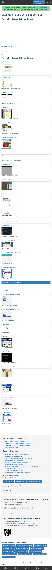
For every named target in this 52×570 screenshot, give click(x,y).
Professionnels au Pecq (21, 551)
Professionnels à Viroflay (40, 545)
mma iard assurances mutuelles (11, 294)
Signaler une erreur (20, 481)
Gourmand (36, 567)
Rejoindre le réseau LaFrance (34, 481)
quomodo (5, 336)
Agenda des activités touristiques (13, 456)
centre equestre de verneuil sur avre (12, 152)
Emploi (26, 567)
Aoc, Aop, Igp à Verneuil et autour (14, 460)
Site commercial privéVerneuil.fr (39, 2)
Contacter (15, 475)
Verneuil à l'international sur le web (14, 470)
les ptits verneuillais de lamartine (11, 252)
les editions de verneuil (9, 240)
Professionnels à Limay (8, 551)
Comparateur (15, 567)
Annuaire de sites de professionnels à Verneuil (17, 445)
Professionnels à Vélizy (8, 548)
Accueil (5, 567)
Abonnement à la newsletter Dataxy (17, 472)
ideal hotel (5, 210)
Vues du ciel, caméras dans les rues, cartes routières (19, 458)
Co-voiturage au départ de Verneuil (14, 464)
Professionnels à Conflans (25, 554)
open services (6, 324)
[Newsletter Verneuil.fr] (46, 2)
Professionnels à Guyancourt (9, 554)
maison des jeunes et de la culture (12, 282)
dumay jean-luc (7, 179)
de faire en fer (6, 164)
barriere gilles (6, 122)
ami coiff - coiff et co (8, 92)
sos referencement (8, 382)
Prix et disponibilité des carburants (20, 454)
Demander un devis (8, 481)
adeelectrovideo (7, 77)
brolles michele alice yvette (10, 137)
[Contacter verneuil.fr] (49, 2)
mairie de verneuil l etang (9, 267)
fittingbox (5, 195)
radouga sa (6, 351)
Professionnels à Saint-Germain (24, 545)
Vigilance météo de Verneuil (12, 468)
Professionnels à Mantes (37, 548)
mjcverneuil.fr (7, 47)
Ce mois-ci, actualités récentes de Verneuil (16, 462)
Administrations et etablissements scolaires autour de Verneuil (21, 466)
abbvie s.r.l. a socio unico (9, 62)
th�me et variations (8, 412)
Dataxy (17, 485)
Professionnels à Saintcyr (9, 545)
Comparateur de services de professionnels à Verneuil (19, 443)
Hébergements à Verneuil (18, 441)
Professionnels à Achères (9, 557)
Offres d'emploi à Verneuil (12, 447)
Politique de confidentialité (39, 7)
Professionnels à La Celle (40, 554)
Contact (47, 567)
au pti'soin (5, 107)
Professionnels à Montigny (22, 548)
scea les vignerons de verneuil (11, 366)
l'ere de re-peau (7, 225)
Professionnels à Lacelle (35, 551)
